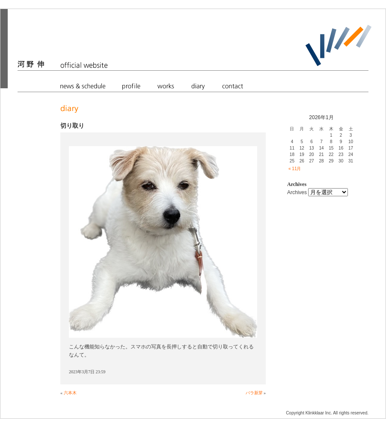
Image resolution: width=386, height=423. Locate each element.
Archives (297, 192)
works (165, 85)
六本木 (70, 392)
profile (131, 85)
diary (198, 85)
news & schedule (82, 85)
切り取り (72, 125)
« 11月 (294, 168)
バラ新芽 (254, 392)
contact (232, 85)
